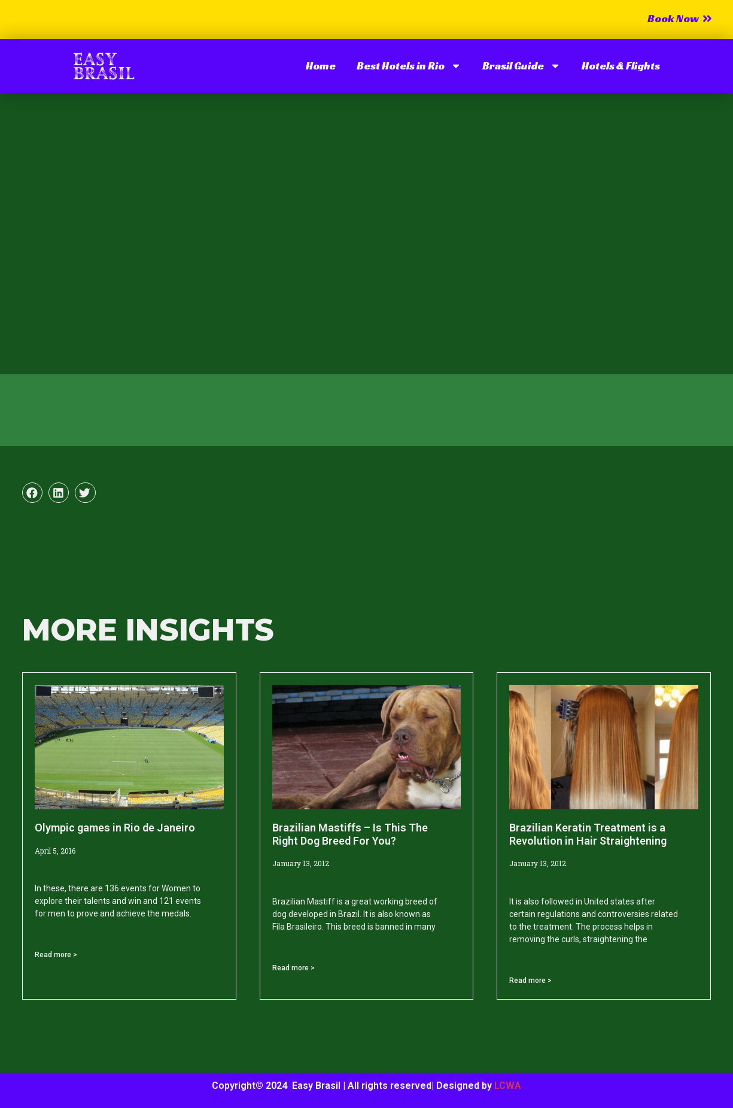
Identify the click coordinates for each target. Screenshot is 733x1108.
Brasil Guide (521, 65)
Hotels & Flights (621, 65)
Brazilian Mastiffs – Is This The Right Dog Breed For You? (350, 834)
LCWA (507, 1085)
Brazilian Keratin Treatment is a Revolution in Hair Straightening (588, 834)
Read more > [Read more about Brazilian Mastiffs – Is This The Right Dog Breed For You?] (293, 968)
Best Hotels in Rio (409, 65)
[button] (32, 492)
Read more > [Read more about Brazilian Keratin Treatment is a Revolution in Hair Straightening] (530, 980)
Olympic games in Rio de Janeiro (115, 827)
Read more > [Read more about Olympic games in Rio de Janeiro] (56, 955)
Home (321, 65)
